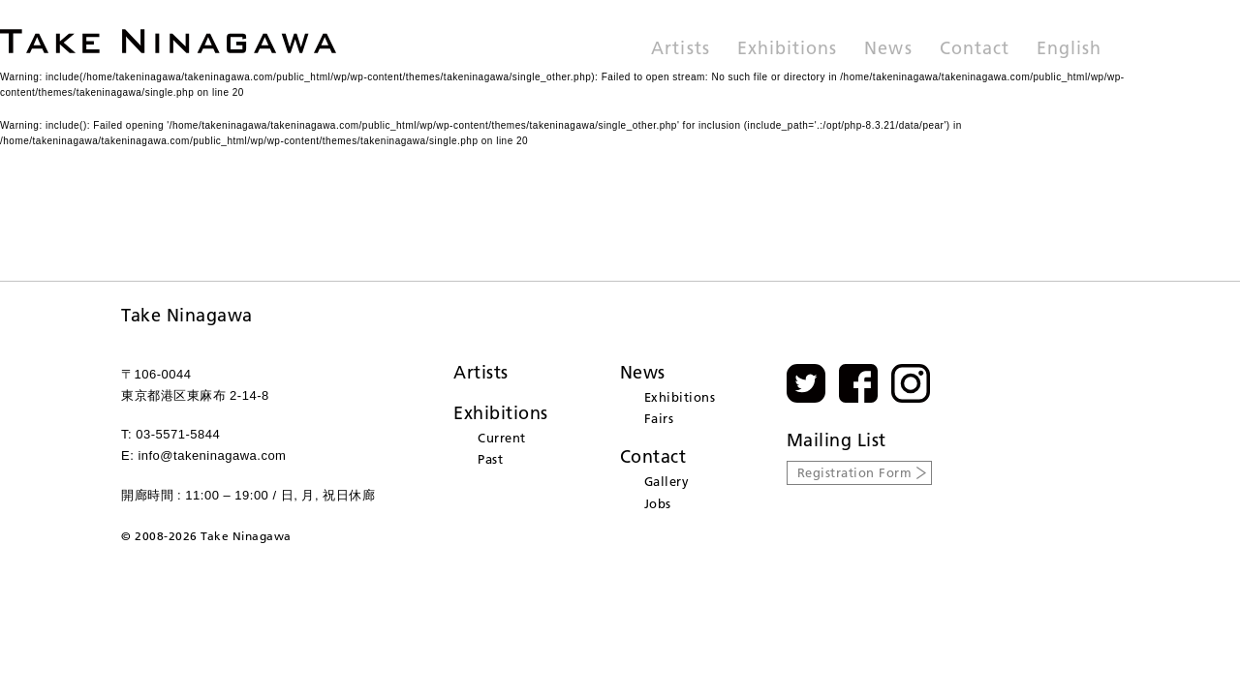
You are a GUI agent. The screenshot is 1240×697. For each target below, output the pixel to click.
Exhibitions (787, 49)
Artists (680, 49)
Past (490, 459)
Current (502, 437)
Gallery (667, 481)
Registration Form (855, 472)
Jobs (657, 503)
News (888, 49)
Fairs (659, 418)
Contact (974, 49)
